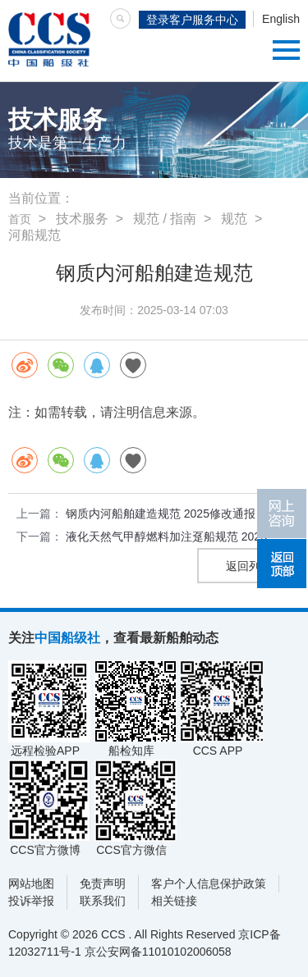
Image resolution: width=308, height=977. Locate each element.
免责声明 (103, 883)
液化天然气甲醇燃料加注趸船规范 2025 (166, 536)
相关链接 (174, 900)
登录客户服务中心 (192, 19)
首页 (19, 219)
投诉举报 (31, 900)
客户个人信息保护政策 (208, 883)
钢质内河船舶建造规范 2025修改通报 (160, 513)
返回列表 (249, 566)
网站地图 (31, 883)
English (281, 18)
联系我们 (103, 900)
